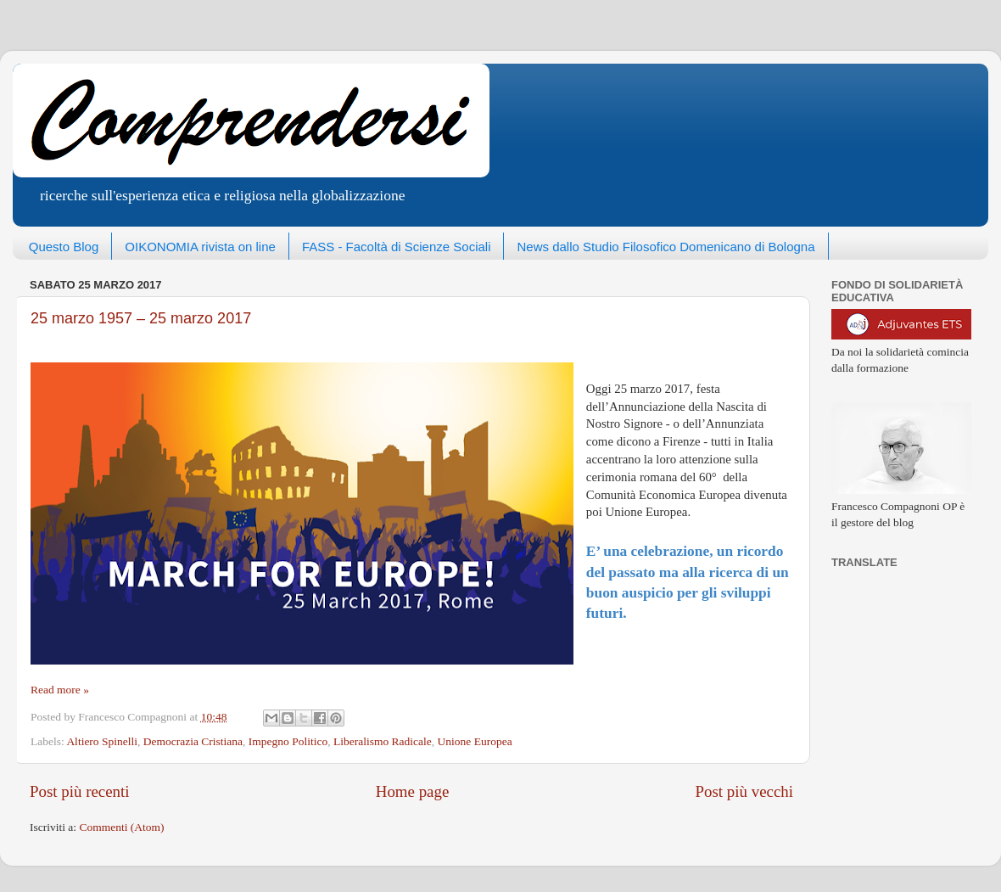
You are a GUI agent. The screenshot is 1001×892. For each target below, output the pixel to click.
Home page (413, 791)
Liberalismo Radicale (382, 741)
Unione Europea (475, 741)
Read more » (60, 689)
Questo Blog (64, 246)
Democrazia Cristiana (193, 741)
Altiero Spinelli (101, 741)
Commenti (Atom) (121, 827)
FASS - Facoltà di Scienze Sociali (396, 246)
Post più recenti (80, 791)
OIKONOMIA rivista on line (200, 246)
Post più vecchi (744, 791)
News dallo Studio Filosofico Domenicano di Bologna (665, 246)
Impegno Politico (288, 741)
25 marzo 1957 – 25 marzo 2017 (141, 318)
